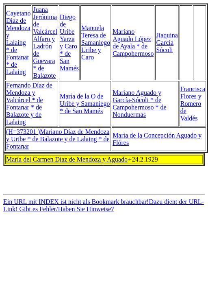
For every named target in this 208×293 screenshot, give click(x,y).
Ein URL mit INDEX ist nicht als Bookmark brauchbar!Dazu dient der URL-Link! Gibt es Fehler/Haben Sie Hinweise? (103, 208)
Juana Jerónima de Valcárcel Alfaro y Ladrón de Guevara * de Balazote (45, 42)
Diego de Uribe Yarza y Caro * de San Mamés (69, 42)
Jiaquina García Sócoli (167, 42)
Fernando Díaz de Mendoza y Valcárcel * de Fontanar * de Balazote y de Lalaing (29, 103)
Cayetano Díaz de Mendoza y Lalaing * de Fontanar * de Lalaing (18, 42)
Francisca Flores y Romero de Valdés (192, 103)
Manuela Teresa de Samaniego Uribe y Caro (95, 42)
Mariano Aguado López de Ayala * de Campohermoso (133, 42)
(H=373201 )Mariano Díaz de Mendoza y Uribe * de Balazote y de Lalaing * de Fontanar (58, 139)
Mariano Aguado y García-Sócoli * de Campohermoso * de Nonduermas (139, 103)
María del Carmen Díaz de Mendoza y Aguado (67, 159)
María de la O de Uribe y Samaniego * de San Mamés (85, 103)
